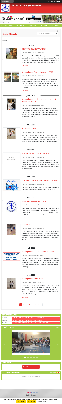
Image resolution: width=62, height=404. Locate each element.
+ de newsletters (56, 362)
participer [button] (43, 25)
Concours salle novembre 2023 (35, 201)
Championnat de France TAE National (38, 252)
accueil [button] (3, 25)
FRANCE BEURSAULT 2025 (34, 49)
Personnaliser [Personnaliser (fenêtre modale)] (41, 401)
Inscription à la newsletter (31, 367)
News (11, 25)
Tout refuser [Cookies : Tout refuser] (31, 401)
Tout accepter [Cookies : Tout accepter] (21, 401)
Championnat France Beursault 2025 (37, 72)
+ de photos (57, 327)
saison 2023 (27, 225)
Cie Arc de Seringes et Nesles (26, 5)
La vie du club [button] (32, 25)
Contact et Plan (54, 25)
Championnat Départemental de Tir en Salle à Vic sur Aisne (31, 322)
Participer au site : (54, 1)
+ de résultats (57, 314)
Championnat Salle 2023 (32, 279)
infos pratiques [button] (19, 25)
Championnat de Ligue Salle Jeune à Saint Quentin (28, 317)
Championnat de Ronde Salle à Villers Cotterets (27, 320)
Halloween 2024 (29, 128)
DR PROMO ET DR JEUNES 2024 (37, 153)
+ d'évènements (52, 372)
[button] (5, 344)
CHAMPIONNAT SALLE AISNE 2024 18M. (40, 180)
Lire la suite (25, 65)
